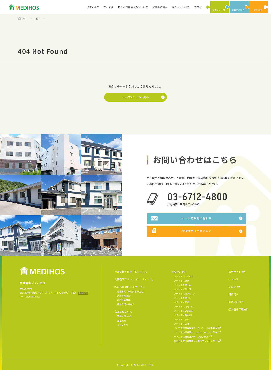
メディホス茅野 (181, 319)
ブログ (198, 7)
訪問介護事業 (123, 299)
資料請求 (233, 294)
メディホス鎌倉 (181, 280)
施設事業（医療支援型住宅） (131, 291)
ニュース (233, 279)
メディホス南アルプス (184, 293)
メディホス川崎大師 (183, 306)
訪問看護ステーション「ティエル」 (135, 279)
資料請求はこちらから (196, 231)
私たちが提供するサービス (133, 7)
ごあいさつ (122, 324)
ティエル (108, 7)
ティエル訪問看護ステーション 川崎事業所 (195, 327)
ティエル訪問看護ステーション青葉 (191, 336)
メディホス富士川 (182, 297)
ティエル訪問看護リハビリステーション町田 (195, 332)
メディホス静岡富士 (183, 310)
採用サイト (234, 272)
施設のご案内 (160, 7)
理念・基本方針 (124, 316)
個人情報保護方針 (238, 309)
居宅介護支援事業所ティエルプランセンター (195, 340)
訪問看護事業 (123, 295)
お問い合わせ (236, 302)
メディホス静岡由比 (183, 315)
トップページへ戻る (135, 97)
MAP (81, 293)
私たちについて (181, 7)
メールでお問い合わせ (196, 218)
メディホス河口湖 (182, 289)
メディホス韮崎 (181, 302)
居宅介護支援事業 (125, 304)
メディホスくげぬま (183, 276)
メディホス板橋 (181, 323)
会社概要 (121, 320)
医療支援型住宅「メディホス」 (132, 272)
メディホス (93, 7)
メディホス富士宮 (182, 284)
